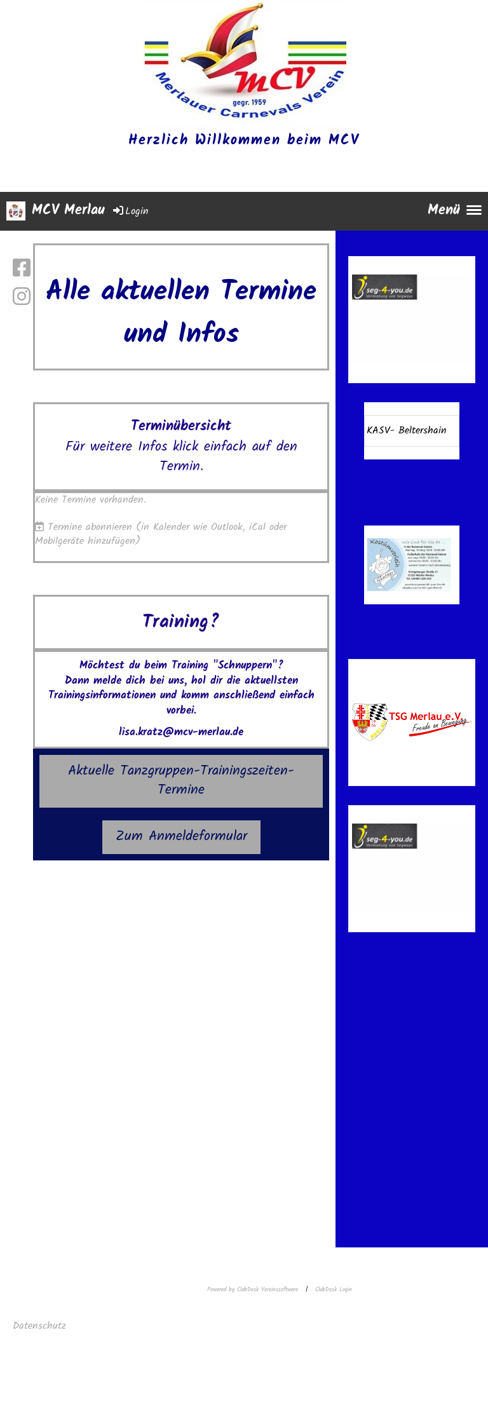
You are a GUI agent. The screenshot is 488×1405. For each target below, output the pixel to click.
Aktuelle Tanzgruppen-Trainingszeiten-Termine (181, 781)
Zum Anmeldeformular (181, 836)
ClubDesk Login (333, 1289)
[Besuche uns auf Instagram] (21, 298)
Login (130, 211)
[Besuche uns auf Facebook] (21, 270)
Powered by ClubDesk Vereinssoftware (252, 1289)
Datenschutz (41, 1326)
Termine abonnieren (90, 527)
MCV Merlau (68, 211)
